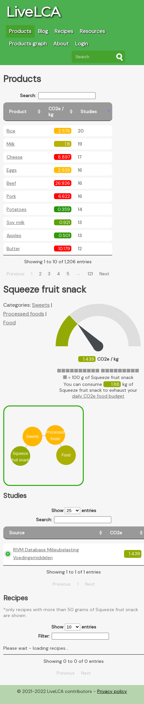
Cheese (15, 151)
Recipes (64, 31)
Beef (11, 177)
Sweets (41, 299)
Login (81, 43)
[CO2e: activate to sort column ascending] (75, 530)
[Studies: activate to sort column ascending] (113, 108)
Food (9, 316)
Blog (43, 31)
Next (112, 268)
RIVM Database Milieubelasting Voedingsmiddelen (33, 557)
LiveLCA (33, 11)
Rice (11, 125)
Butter (13, 243)
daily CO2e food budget (98, 390)
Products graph (28, 43)
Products (20, 31)
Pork (11, 190)
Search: (65, 95)
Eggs (12, 164)
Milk (11, 138)
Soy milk (16, 216)
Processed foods (23, 307)
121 (98, 268)
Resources (92, 31)
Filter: (73, 644)
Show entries (73, 504)
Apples (14, 229)
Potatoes (17, 203)
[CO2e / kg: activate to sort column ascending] (81, 108)
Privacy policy (112, 699)
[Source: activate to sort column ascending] (33, 530)
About (61, 43)
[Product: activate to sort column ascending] (33, 108)
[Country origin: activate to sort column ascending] (102, 530)
